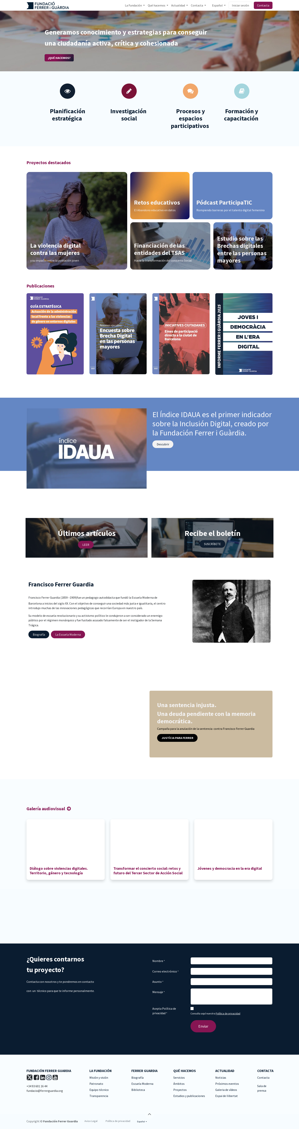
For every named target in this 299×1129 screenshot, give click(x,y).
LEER (85, 545)
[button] (149, 1114)
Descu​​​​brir (163, 444)
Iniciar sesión (240, 5)
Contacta (263, 5)
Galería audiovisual (46, 809)
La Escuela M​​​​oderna (68, 634)
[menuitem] (134, 5)
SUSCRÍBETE (212, 544)
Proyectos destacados (49, 162)
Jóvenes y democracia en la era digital (230, 868)
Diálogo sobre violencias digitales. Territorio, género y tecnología (59, 870)
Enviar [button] (203, 1026)
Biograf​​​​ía (39, 634)
